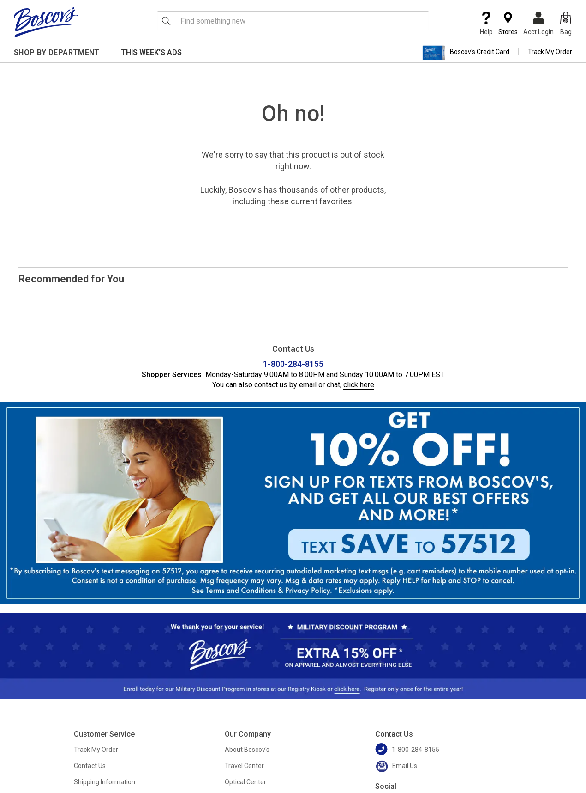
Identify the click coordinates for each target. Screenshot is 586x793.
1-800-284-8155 (293, 364)
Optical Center (245, 782)
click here (358, 384)
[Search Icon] (166, 21)
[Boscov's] (46, 21)
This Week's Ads (151, 52)
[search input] (293, 21)
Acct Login (538, 24)
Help (486, 24)
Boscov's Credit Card (465, 52)
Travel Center (244, 765)
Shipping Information (104, 782)
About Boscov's (247, 749)
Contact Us (90, 765)
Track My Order (550, 51)
